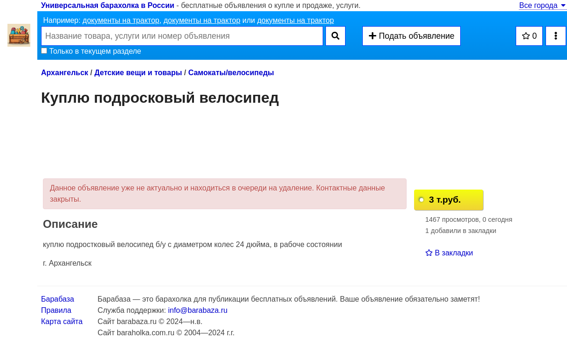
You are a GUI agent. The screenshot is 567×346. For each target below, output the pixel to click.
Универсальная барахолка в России (107, 5)
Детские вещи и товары (138, 73)
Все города (543, 5)
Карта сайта (62, 321)
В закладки (449, 253)
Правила (56, 310)
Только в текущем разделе (91, 51)
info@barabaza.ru (197, 310)
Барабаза (57, 299)
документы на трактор (121, 20)
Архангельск (64, 73)
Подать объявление (411, 36)
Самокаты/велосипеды (231, 73)
